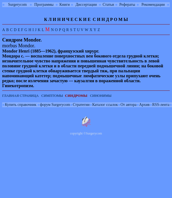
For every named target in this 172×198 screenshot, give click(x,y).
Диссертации (86, 4)
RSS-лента (161, 105)
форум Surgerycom (55, 105)
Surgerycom (17, 4)
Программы (43, 4)
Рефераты (127, 4)
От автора (128, 105)
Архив (144, 105)
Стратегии (81, 105)
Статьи (108, 4)
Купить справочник (20, 105)
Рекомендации (153, 4)
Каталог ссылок (105, 105)
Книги (64, 4)
